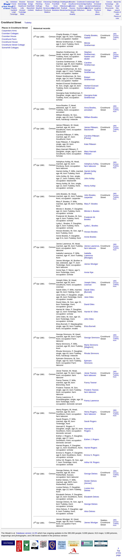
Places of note (117, 17)
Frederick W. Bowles (89, 218)
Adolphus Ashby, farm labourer (91, 165)
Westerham (64, 10)
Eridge (30, 4)
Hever (55, 6)
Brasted (22, 2)
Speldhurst (89, 8)
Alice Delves (89, 511)
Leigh (14, 12)
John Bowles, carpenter (90, 196)
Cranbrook (81, 2)
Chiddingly (56, 2)
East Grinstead (97, 3)
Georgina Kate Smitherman (90, 96)
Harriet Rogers (90, 448)
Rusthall (64, 8)
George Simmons (92, 337)
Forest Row (47, 5)
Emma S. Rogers (91, 455)
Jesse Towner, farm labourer (90, 374)
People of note (117, 13)
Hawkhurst (22, 6)
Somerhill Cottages (10, 47)
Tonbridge (14, 14)
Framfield (55, 4)
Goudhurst (72, 4)
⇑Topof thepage (118, 551)
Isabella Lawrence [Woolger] (88, 255)
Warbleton (55, 10)
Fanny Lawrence (91, 400)
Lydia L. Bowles (91, 226)
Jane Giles (89, 297)
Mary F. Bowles (91, 204)
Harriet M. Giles (91, 312)
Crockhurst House (10, 42)
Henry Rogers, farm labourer (90, 413)
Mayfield (39, 8)
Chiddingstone (65, 2)
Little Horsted (22, 9)
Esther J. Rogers (91, 439)
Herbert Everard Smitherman (91, 87)
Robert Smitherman (89, 78)
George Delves (90, 474)
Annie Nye (88, 272)
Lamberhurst (89, 6)
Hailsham (97, 6)
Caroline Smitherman (89, 64)
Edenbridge (22, 4)
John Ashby (89, 178)
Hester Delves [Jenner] (90, 482)
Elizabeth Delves (91, 497)
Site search (117, 9)
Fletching (39, 4)
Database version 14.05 (26, 533)
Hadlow (89, 4)
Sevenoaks (72, 10)
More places (97, 13)
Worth (89, 10)
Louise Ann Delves (89, 489)
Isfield (81, 6)
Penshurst (47, 10)
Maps (109, 10)
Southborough (82, 8)
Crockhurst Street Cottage (13, 45)
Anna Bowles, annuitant (90, 109)
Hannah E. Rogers (89, 430)
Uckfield (31, 10)
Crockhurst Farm (9, 39)
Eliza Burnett (90, 326)
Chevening (47, 2)
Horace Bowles (91, 232)
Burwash (30, 2)
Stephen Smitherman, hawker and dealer (90, 55)
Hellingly (39, 6)
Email (117, 6)
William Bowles (91, 117)
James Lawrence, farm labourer (92, 247)
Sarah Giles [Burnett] (89, 291)
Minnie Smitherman (89, 44)
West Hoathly (72, 13)
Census (109, 2)
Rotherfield (56, 8)
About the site (117, 3)
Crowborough (90, 2)
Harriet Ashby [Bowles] (90, 172)
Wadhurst (38, 10)
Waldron (47, 12)
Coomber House (9, 36)
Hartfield (14, 10)
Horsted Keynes (72, 7)
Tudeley (27, 22)
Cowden (72, 2)
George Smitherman (89, 71)
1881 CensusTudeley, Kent (116, 36)
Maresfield (30, 8)
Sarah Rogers (90, 421)
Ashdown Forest (13, 3)
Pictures (109, 6)
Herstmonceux (48, 8)
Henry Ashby (90, 186)
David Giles (89, 304)
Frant (64, 4)
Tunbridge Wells (22, 13)
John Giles (89, 319)
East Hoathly (14, 7)
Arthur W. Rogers (91, 462)
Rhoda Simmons (91, 353)
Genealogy (109, 4)
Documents (109, 8)
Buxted (39, 2)
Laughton (97, 8)
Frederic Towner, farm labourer (91, 391)
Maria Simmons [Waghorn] (91, 346)
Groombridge (81, 4)
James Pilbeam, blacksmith (91, 128)
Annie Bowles (90, 237)
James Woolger (91, 264)
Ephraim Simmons (88, 362)
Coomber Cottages (10, 33)
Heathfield (30, 6)
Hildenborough (65, 6)
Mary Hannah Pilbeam (90, 152)
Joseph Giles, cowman (90, 283)
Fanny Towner (90, 382)
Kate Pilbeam (90, 144)
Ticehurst (97, 10)
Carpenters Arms (9, 31)
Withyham (80, 10)
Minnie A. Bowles (91, 211)
